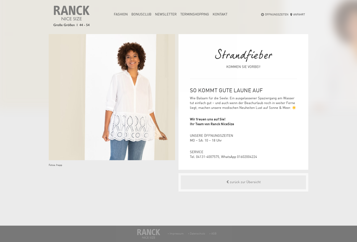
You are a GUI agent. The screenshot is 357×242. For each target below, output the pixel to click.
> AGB (213, 233)
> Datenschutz (196, 233)
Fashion (121, 14)
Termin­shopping (194, 14)
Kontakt (220, 14)
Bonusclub (141, 14)
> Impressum (176, 233)
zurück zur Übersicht (243, 182)
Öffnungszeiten (276, 14)
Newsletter (166, 14)
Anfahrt (299, 14)
